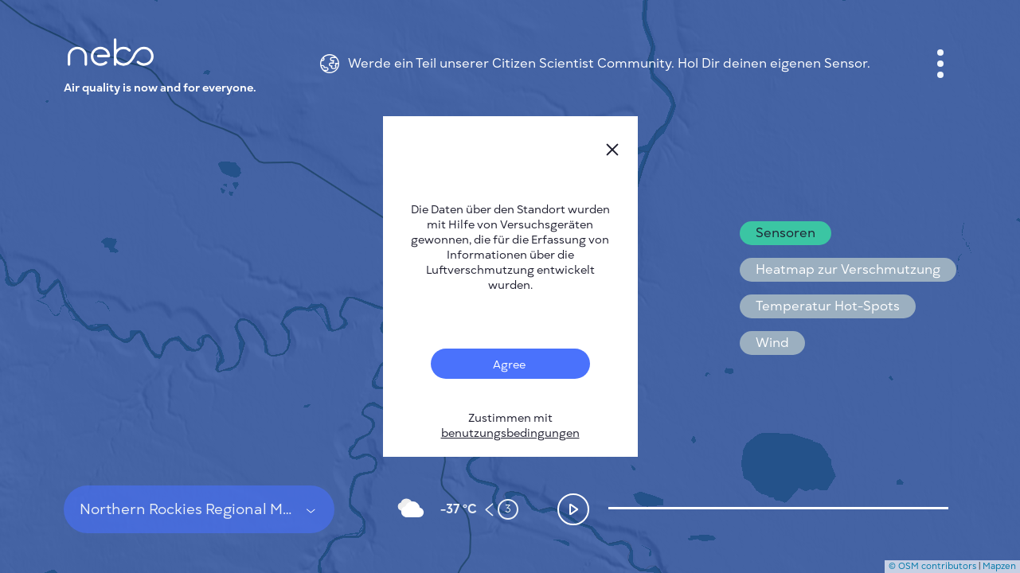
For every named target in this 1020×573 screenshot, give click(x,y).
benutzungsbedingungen (510, 433)
